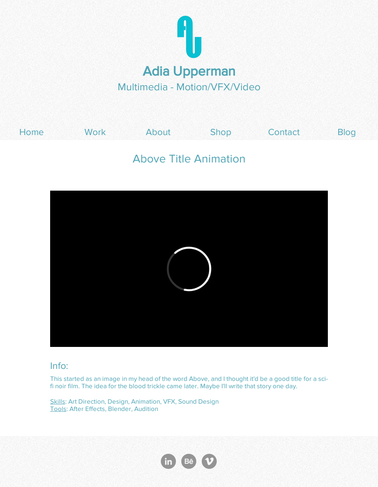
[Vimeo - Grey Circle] (209, 461)
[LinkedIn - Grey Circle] (168, 461)
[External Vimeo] (189, 269)
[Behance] (188, 461)
